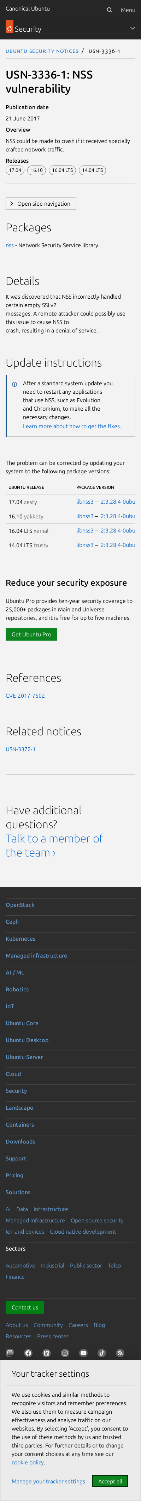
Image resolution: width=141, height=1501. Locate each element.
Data (22, 1209)
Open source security (97, 1220)
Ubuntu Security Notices (42, 51)
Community (48, 1325)
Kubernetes (20, 938)
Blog (99, 1325)
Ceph (12, 921)
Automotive (20, 1265)
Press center (53, 1336)
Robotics (17, 989)
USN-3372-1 (21, 749)
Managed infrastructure (36, 955)
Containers (20, 1124)
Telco (114, 1265)
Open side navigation (43, 203)
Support (16, 1158)
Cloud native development (83, 1231)
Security (16, 1091)
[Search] (109, 10)
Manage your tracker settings (48, 1481)
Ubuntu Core (22, 1023)
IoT (10, 1006)
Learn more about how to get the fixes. (72, 426)
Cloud (13, 1074)
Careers (78, 1325)
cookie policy (28, 1462)
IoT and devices (25, 1231)
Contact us (25, 1307)
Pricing (14, 1175)
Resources (18, 1336)
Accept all (110, 1481)
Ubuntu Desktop (27, 1040)
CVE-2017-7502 (25, 695)
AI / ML (15, 972)
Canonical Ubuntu (28, 8)
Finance (15, 1276)
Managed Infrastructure (35, 1220)
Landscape (19, 1107)
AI (8, 1209)
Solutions (18, 1192)
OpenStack (20, 905)
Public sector (86, 1265)
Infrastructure (51, 1209)
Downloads (20, 1141)
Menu (128, 10)
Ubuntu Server (24, 1057)
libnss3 (85, 501)
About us (17, 1325)
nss (10, 245)
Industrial (52, 1265)
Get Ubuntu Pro (31, 634)
